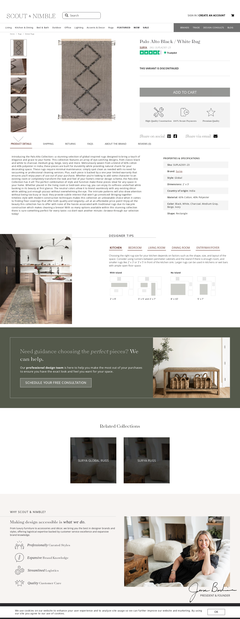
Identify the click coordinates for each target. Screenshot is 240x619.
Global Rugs (29, 34)
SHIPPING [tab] (48, 141)
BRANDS (184, 27)
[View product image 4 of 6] (18, 105)
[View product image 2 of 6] (18, 67)
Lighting (78, 27)
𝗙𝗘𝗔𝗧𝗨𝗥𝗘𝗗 (123, 27)
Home (12, 34)
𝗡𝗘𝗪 (137, 27)
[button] (232, 15)
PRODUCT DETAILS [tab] (21, 141)
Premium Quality (211, 119)
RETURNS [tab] (70, 141)
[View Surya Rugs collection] (146, 458)
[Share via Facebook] (175, 134)
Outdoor (56, 27)
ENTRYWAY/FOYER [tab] (207, 246)
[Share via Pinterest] (169, 134)
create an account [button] (211, 15)
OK (216, 612)
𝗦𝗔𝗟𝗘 (146, 27)
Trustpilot (141, 51)
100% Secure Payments (184, 119)
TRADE (196, 27)
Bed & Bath (43, 27)
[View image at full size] (86, 80)
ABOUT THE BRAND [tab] (115, 141)
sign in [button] (192, 15)
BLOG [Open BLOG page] (230, 27)
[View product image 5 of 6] (18, 123)
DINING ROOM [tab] (181, 246)
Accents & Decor (96, 27)
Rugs (111, 27)
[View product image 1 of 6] (18, 47)
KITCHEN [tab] (116, 245)
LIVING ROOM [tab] (156, 246)
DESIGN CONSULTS (213, 27)
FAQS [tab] (90, 141)
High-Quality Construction (159, 119)
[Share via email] (216, 134)
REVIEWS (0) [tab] (144, 141)
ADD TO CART (185, 90)
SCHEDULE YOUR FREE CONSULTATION (55, 381)
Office (67, 27)
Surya (143, 47)
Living (8, 27)
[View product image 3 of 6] (18, 85)
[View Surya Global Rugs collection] (93, 458)
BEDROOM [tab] (135, 246)
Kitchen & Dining (24, 27)
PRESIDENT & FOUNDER (215, 593)
